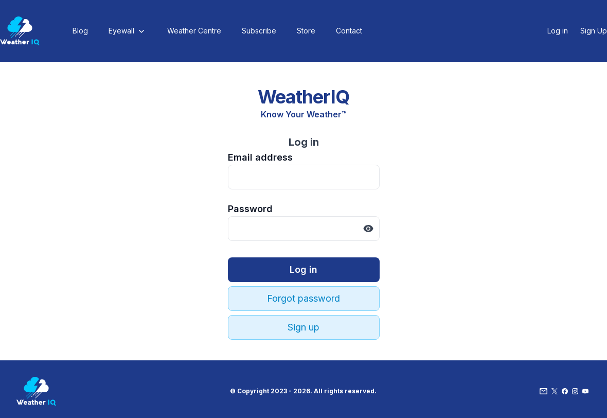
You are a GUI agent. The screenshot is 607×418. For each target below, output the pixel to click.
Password (250, 208)
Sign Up (593, 30)
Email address (260, 157)
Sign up (303, 327)
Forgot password (303, 298)
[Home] (20, 30)
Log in (557, 30)
